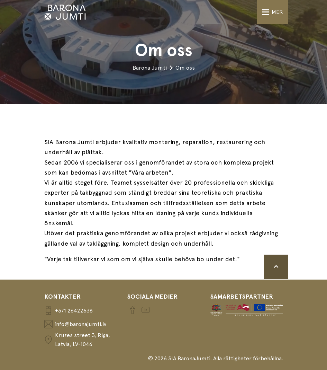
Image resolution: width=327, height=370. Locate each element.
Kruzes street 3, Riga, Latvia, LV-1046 (77, 339)
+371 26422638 (68, 310)
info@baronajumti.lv (75, 324)
